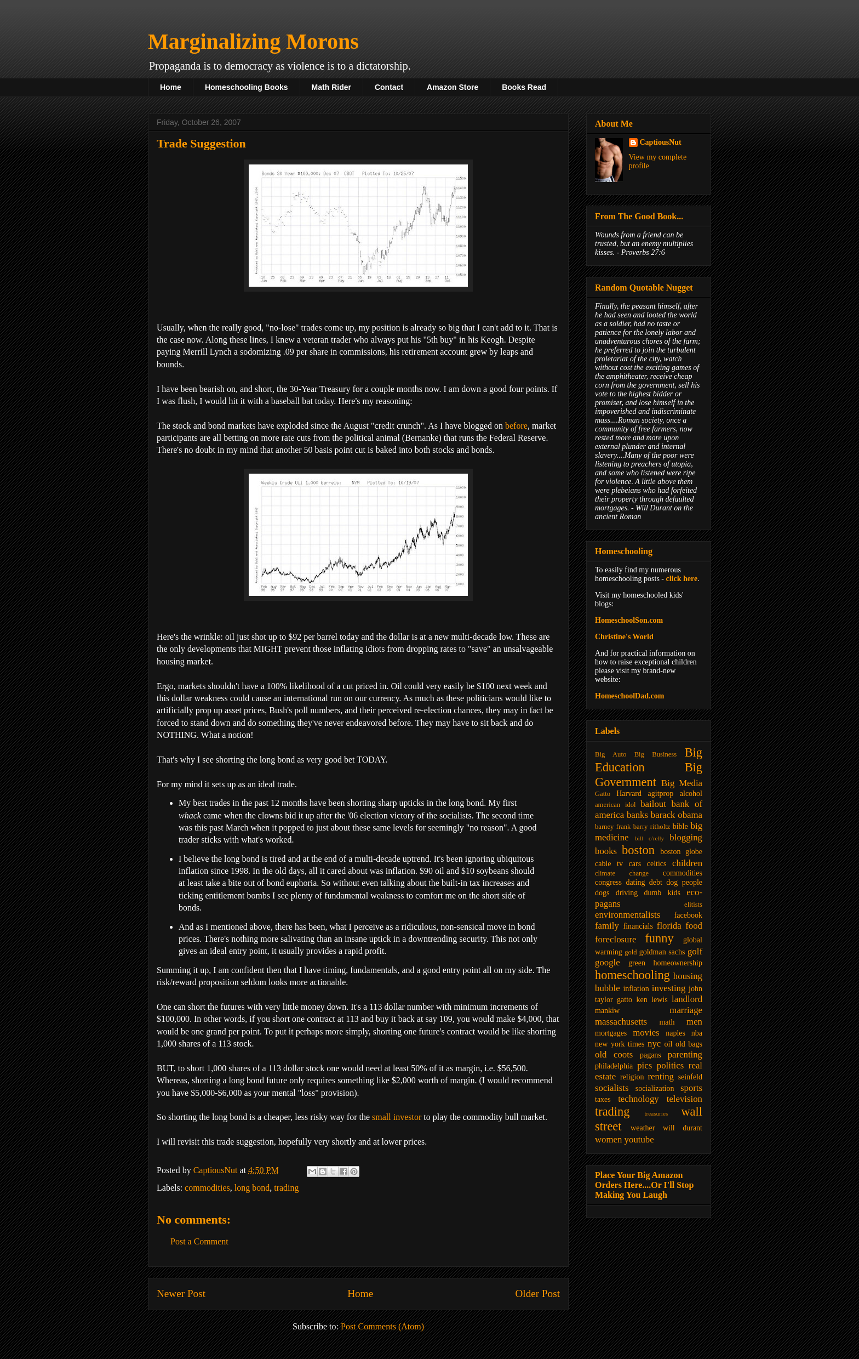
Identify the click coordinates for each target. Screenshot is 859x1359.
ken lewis (651, 1000)
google (607, 962)
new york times (619, 1044)
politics (670, 1065)
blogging (685, 837)
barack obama (676, 815)
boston (638, 850)
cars (635, 864)
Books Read (524, 87)
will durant (682, 1128)
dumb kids (662, 893)
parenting (685, 1054)
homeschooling (632, 975)
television (684, 1099)
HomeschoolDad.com (629, 696)
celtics (657, 864)
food (693, 925)
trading (286, 1187)
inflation (636, 989)
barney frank (613, 827)
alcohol (691, 793)
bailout (653, 804)
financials (637, 926)
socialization (654, 1088)
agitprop (661, 793)
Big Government (648, 774)
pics (644, 1065)
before (516, 425)
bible (680, 826)
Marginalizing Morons (253, 41)
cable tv (609, 864)
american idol (615, 805)
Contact (389, 87)
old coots (614, 1054)
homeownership (678, 963)
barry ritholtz (651, 827)
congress (608, 882)
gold (631, 952)
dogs (602, 893)
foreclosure (615, 939)
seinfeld (690, 1077)
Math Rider (331, 87)
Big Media (681, 783)
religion (632, 1077)
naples (675, 1033)
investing (669, 988)
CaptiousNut (661, 142)
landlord (687, 999)
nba (696, 1033)
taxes (603, 1099)
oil (669, 1044)
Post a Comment (199, 1241)
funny (659, 938)
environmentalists (627, 914)
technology (638, 1099)
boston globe (681, 852)
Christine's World (624, 637)
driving (627, 893)
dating (635, 882)
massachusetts (621, 1021)
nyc (654, 1043)
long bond (252, 1187)
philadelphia (614, 1066)
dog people (684, 882)
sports (691, 1088)
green (636, 963)
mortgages (611, 1033)
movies (646, 1032)
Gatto (602, 794)
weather (643, 1128)
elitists (693, 904)
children (687, 863)
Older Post (537, 1293)
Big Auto (610, 754)
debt (655, 882)
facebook (688, 915)
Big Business (655, 754)
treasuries (656, 1113)
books (606, 851)
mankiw (607, 1011)
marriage (685, 1010)
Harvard (629, 793)
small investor (396, 1117)
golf (695, 951)
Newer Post (181, 1293)
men (694, 1021)
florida (669, 925)
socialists (612, 1088)
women (608, 1139)
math (666, 1022)
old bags (688, 1044)
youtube (639, 1139)
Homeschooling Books (246, 87)
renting (661, 1076)
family (607, 925)
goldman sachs (662, 952)
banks (637, 815)
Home (170, 87)
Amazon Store (452, 87)
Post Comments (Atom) (382, 1326)
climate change (622, 873)
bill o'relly (649, 838)
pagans (650, 1055)
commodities (207, 1187)
